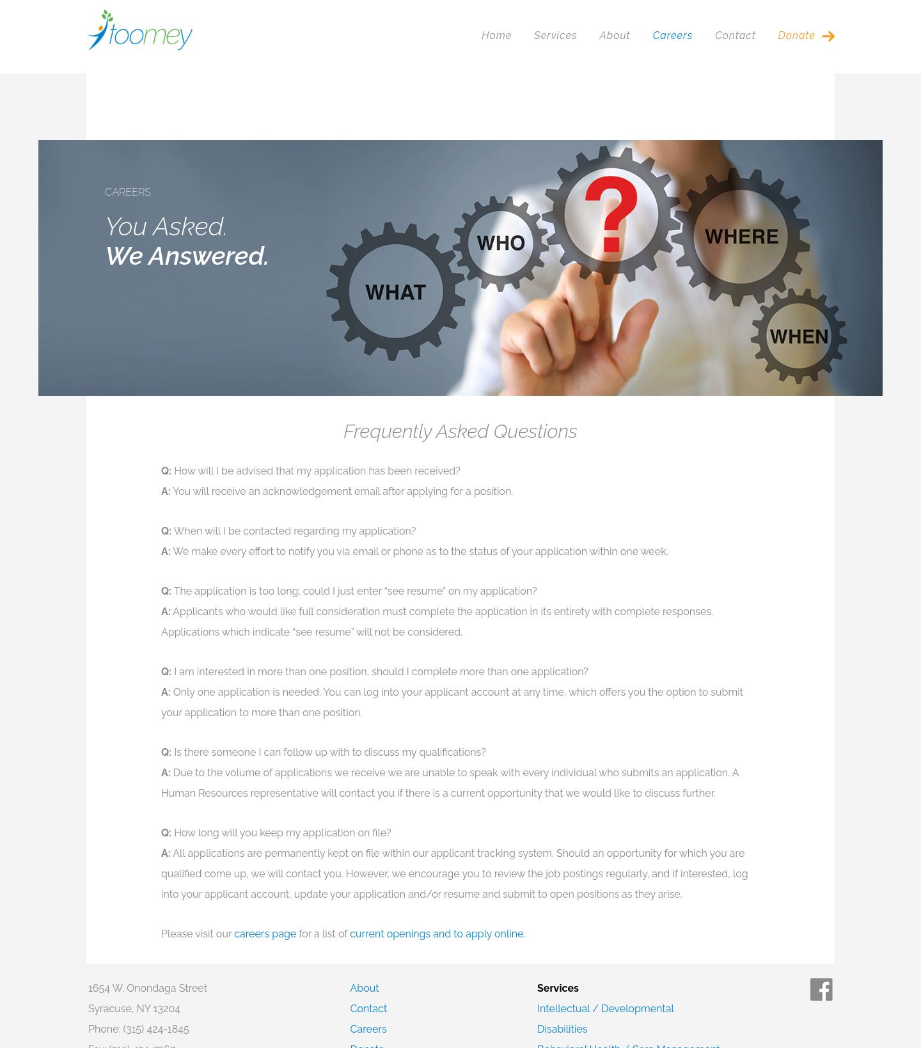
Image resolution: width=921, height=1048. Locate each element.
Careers (673, 35)
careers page (265, 867)
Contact (735, 35)
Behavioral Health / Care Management (628, 983)
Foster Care (564, 1003)
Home (497, 35)
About (614, 35)
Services (555, 35)
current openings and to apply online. (437, 867)
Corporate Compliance (142, 1003)
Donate (796, 35)
